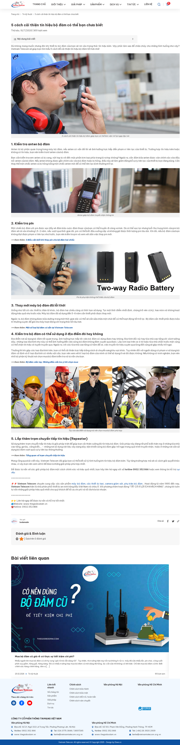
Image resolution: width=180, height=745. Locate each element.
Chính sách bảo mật (78, 693)
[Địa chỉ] (49, 726)
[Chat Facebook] (21, 703)
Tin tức (50, 707)
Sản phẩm (52, 696)
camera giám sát (114, 483)
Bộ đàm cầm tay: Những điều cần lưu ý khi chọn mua (52, 362)
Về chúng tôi (53, 692)
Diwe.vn (118, 742)
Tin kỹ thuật (27, 14)
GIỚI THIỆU (58, 5)
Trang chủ (15, 14)
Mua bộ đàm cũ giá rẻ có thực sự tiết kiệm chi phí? (44, 656)
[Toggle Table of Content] (73, 39)
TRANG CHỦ (39, 4)
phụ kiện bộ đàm (133, 483)
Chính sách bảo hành (79, 689)
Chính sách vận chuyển (79, 700)
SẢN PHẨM (97, 5)
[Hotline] (30, 730)
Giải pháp (51, 700)
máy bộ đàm (78, 483)
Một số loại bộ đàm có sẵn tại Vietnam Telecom (49, 327)
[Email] (69, 734)
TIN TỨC (133, 5)
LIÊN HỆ (148, 4)
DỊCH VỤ (116, 5)
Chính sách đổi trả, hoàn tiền (82, 697)
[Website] (13, 703)
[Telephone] (69, 730)
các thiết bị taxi (95, 483)
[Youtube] (29, 703)
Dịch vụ (50, 703)
